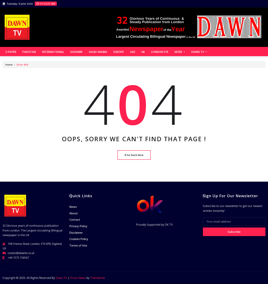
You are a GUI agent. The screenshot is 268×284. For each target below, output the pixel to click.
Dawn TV (199, 52)
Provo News (78, 278)
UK (143, 52)
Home (9, 64)
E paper (11, 52)
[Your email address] (234, 221)
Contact (74, 220)
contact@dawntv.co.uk (21, 253)
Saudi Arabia (98, 52)
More (180, 52)
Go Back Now (134, 155)
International (53, 52)
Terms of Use (78, 245)
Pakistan (29, 52)
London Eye (159, 52)
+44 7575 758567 (18, 258)
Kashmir (76, 52)
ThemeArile (97, 278)
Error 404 (22, 64)
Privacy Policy (78, 226)
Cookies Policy (78, 239)
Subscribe (234, 232)
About (73, 213)
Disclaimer (76, 233)
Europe (118, 52)
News (73, 207)
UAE (132, 52)
